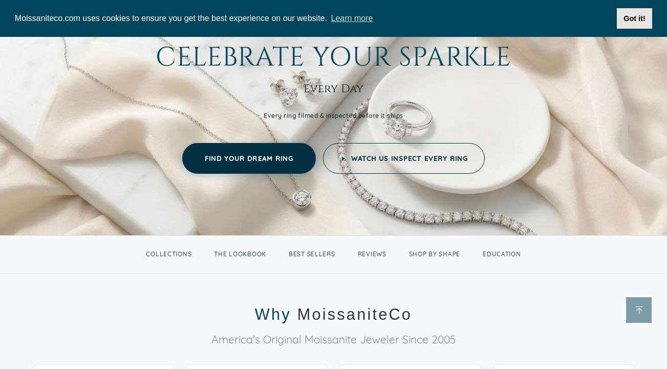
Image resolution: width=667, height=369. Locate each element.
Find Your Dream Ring (249, 268)
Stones (364, 63)
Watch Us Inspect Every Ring (404, 268)
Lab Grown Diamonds (484, 65)
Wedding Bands (245, 63)
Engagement (170, 63)
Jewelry (312, 63)
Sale (408, 63)
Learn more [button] (352, 18)
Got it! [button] (634, 18)
